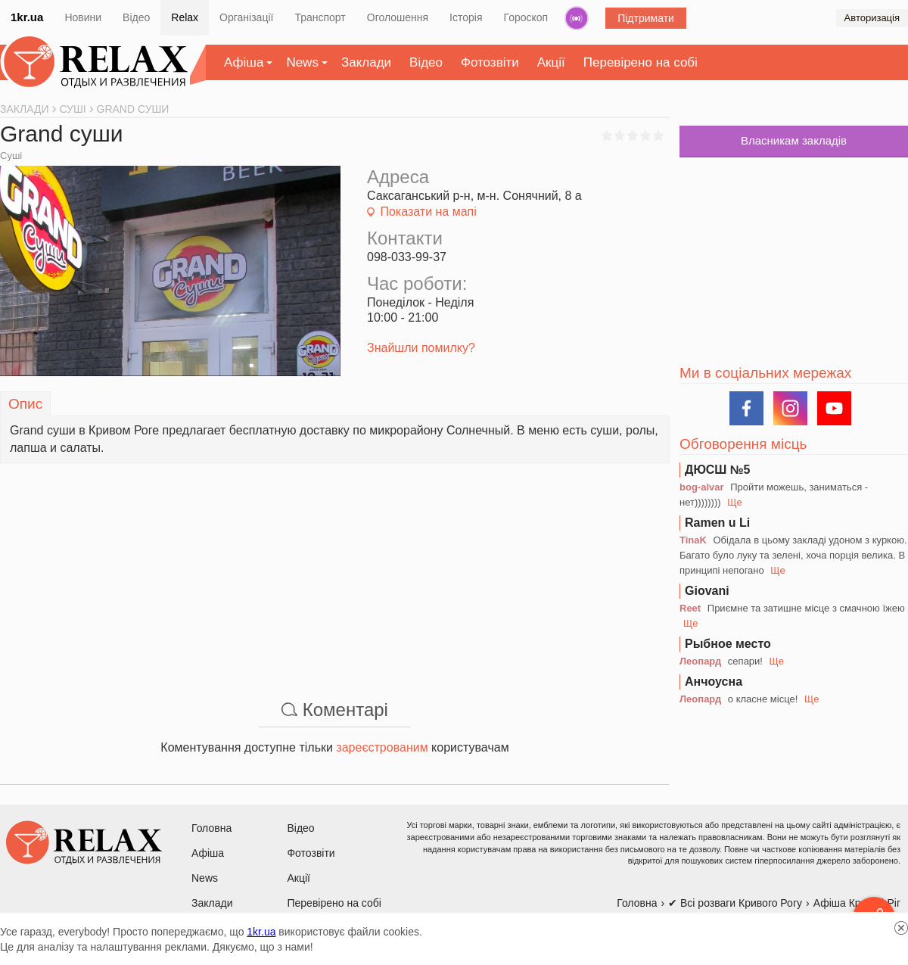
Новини (82, 17)
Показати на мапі (428, 211)
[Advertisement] (335, 569)
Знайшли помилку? (421, 347)
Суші (11, 155)
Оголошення (397, 17)
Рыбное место (728, 643)
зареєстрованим (382, 747)
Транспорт (319, 17)
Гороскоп (526, 17)
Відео (136, 17)
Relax (184, 17)
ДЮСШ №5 (718, 469)
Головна (211, 828)
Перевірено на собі (640, 62)
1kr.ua (27, 17)
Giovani (707, 590)
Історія (465, 17)
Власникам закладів (794, 140)
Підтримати (645, 18)
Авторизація (872, 17)
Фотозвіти (490, 62)
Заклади (366, 62)
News (302, 62)
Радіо (576, 18)
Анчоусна (713, 681)
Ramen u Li (717, 522)
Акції (551, 62)
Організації (246, 17)
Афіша (243, 62)
